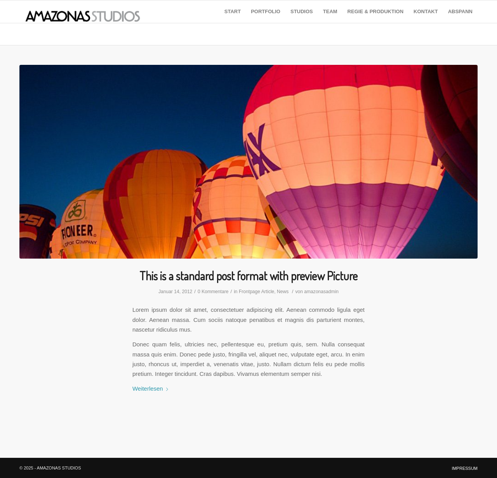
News (282, 291)
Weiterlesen (151, 388)
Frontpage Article (256, 291)
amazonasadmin (321, 291)
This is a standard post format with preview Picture (248, 275)
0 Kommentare (213, 291)
